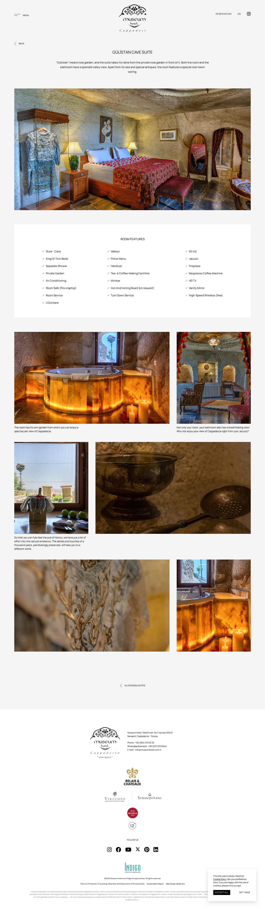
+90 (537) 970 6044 (157, 746)
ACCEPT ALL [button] (221, 892)
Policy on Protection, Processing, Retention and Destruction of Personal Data (112, 883)
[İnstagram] (249, 16)
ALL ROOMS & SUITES (135, 685)
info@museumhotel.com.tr (148, 749)
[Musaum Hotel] (132, 20)
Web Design (171, 883)
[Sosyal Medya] (109, 849)
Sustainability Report (155, 883)
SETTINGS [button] (244, 892)
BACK (21, 43)
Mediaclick (180, 883)
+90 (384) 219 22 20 (144, 742)
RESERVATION (223, 15)
